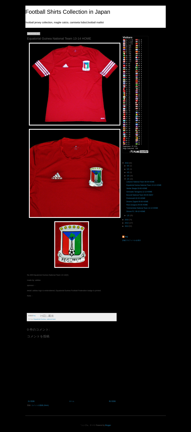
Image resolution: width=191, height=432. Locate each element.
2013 (127, 226)
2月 (128, 179)
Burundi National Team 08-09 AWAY (139, 195)
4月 (128, 172)
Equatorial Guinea (40, 319)
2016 (127, 163)
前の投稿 (112, 401)
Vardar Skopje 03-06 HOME (136, 188)
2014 (127, 223)
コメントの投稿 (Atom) (40, 405)
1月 (128, 215)
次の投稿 (31, 401)
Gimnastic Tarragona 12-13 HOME (139, 192)
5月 (128, 169)
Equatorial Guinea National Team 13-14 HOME (143, 185)
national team (51, 319)
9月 (128, 166)
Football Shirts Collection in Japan (67, 12)
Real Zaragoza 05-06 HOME (137, 205)
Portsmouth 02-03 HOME (135, 198)
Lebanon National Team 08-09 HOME (140, 182)
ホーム (71, 401)
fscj (126, 237)
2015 (127, 220)
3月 (128, 176)
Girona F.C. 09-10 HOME (135, 211)
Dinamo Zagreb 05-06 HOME (137, 202)
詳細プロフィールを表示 (131, 240)
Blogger (108, 425)
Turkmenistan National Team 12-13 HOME (142, 208)
